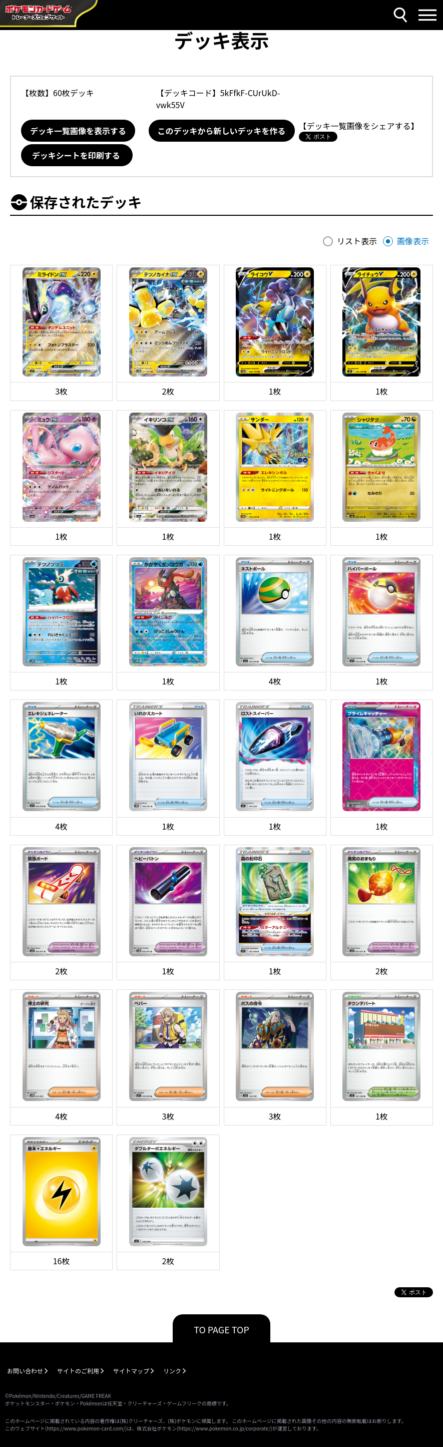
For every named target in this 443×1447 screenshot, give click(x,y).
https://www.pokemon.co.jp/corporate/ (225, 1428)
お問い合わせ (25, 1370)
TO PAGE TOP (221, 1329)
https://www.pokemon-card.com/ (86, 1428)
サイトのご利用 (78, 1370)
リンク (172, 1370)
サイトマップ (131, 1370)
